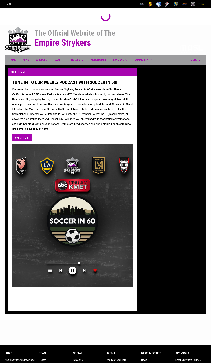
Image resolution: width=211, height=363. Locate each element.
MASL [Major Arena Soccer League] (10, 5)
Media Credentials (116, 360)
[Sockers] (176, 4)
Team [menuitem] (58, 60)
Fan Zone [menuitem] (120, 60)
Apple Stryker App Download (20, 360)
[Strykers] (193, 4)
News (144, 360)
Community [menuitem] (144, 60)
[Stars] (184, 4)
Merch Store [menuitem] (100, 59)
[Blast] (150, 4)
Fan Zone (78, 360)
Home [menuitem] (13, 59)
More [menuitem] (196, 60)
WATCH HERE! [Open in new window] (22, 137)
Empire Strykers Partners (188, 360)
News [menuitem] (26, 59)
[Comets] (167, 4)
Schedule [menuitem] (41, 59)
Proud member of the (178, 48)
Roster (42, 360)
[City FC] (159, 4)
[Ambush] (142, 4)
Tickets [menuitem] (77, 60)
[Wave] (201, 4)
